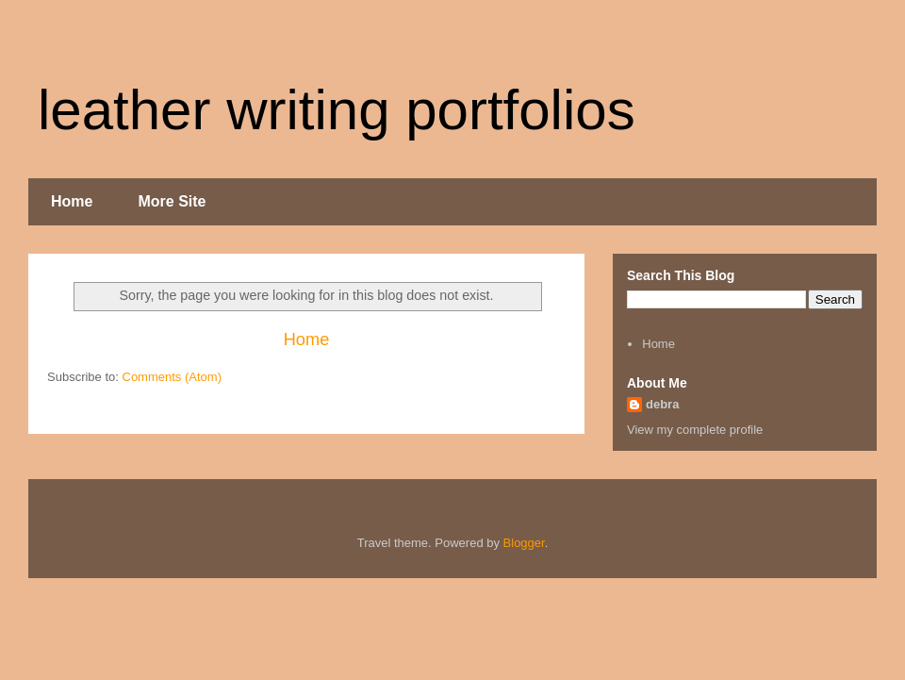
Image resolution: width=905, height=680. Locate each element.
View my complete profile (695, 430)
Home (71, 201)
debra (662, 404)
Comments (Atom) (172, 377)
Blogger (524, 543)
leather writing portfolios (336, 109)
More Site (172, 201)
